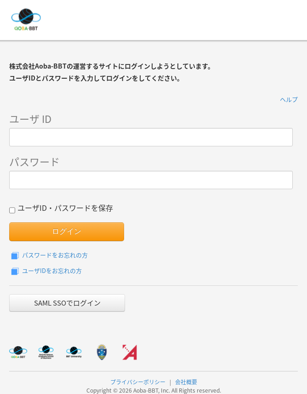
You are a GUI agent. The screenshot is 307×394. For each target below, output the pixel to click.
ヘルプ (289, 99)
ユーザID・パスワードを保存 (61, 209)
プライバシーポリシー (137, 382)
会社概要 (186, 382)
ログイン (66, 231)
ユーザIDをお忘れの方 (45, 270)
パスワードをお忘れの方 (48, 254)
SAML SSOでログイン (67, 303)
